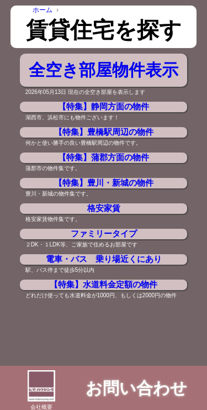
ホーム (42, 10)
